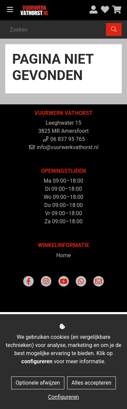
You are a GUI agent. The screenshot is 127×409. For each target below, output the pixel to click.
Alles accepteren (91, 383)
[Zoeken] (55, 29)
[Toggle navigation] (10, 9)
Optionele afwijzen (38, 383)
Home (63, 255)
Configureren (63, 397)
